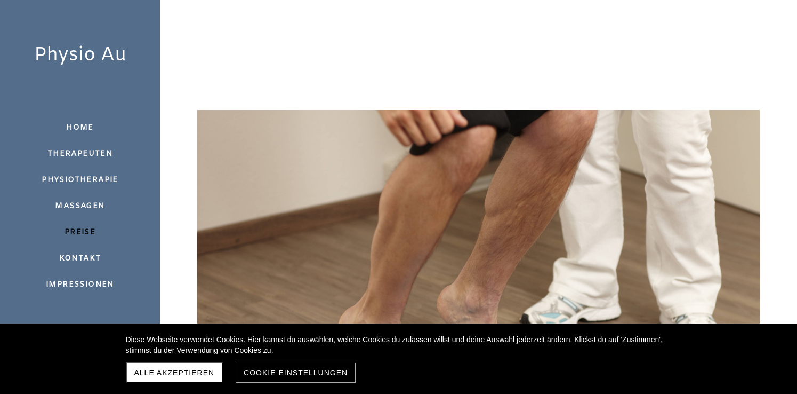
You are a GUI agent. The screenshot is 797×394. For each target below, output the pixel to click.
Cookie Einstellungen (296, 372)
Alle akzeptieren (174, 372)
